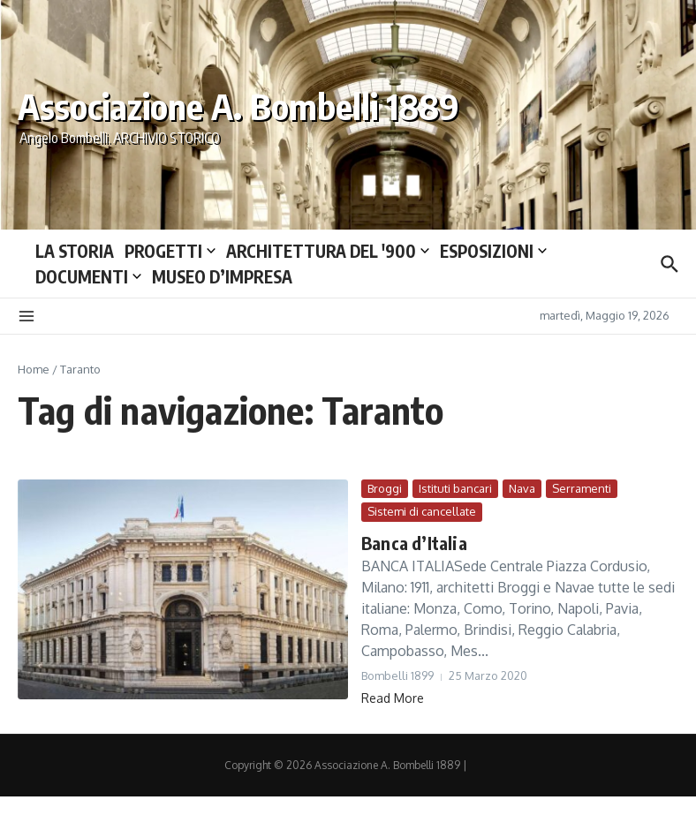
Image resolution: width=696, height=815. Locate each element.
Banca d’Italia (414, 543)
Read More (392, 698)
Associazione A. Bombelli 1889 (238, 106)
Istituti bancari (455, 488)
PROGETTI (170, 250)
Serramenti (581, 488)
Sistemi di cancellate (421, 511)
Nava (522, 488)
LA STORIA (74, 250)
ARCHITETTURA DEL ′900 (327, 250)
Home (33, 369)
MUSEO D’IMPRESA (222, 276)
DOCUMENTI (88, 276)
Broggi (384, 488)
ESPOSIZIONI (493, 250)
